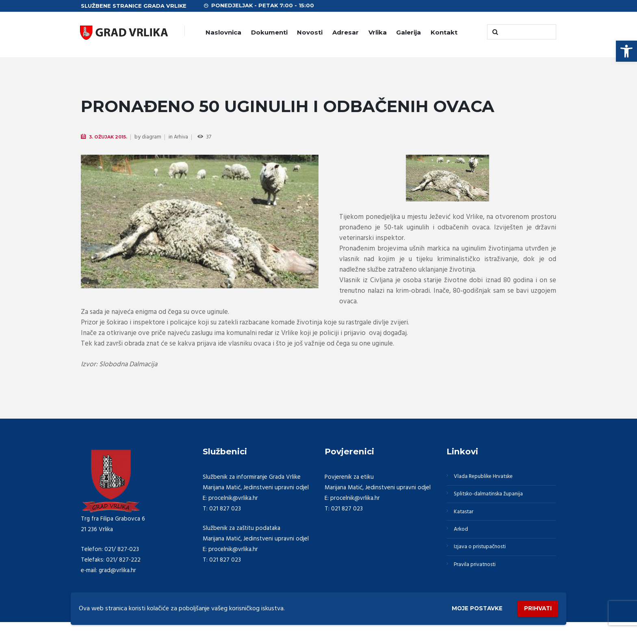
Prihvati (534, 607)
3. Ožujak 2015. (110, 137)
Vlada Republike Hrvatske (488, 477)
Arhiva (185, 137)
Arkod (463, 536)
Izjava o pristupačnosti (484, 555)
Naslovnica (223, 32)
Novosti (310, 32)
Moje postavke (465, 607)
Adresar (345, 32)
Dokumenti (269, 32)
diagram (155, 137)
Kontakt (444, 32)
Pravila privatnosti (478, 575)
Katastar (465, 516)
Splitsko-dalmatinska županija (493, 497)
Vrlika (377, 32)
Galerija (408, 32)
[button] (626, 51)
